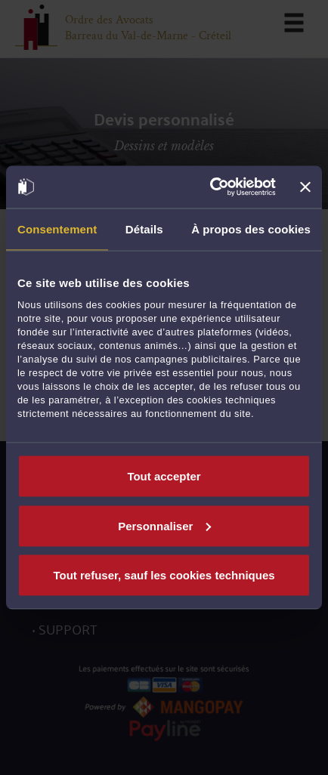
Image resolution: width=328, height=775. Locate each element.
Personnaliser (164, 525)
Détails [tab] (144, 228)
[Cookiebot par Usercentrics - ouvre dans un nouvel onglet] (210, 187)
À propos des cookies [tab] (251, 228)
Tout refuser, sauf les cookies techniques (163, 575)
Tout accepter (163, 476)
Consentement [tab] (57, 228)
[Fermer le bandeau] (305, 186)
